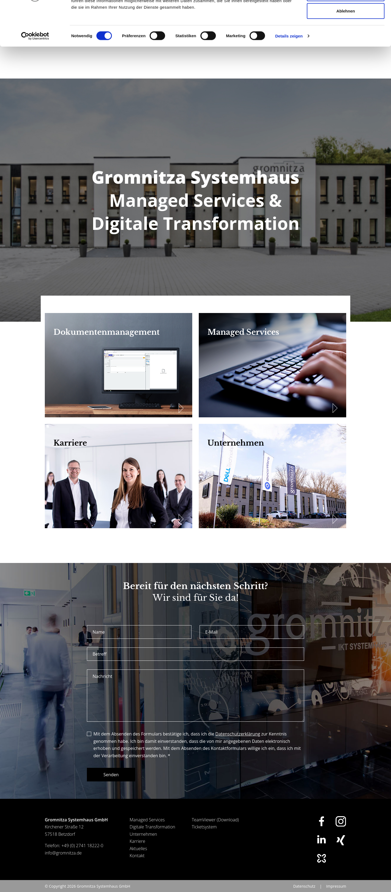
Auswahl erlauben (345, 32)
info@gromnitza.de (63, 860)
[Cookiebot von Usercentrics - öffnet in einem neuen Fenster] (35, 75)
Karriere (137, 848)
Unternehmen (143, 841)
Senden (111, 782)
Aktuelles (138, 856)
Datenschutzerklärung (237, 741)
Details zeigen (288, 75)
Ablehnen (345, 50)
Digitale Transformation (152, 834)
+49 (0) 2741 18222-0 (82, 853)
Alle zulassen (345, 14)
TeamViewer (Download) (215, 827)
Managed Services (147, 827)
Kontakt (137, 863)
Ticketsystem (204, 834)
